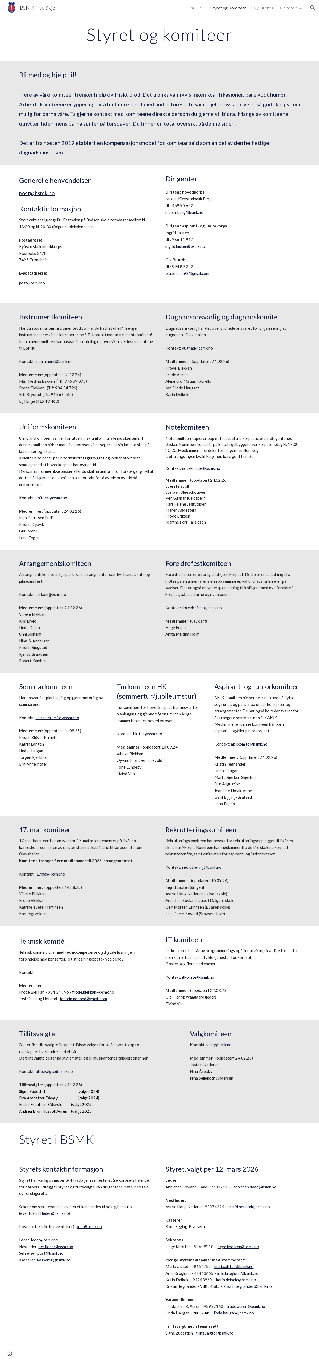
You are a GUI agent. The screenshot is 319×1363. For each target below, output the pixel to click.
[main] (160, 34)
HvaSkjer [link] (194, 7)
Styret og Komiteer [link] (228, 7)
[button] (312, 7)
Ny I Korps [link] (263, 7)
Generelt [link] (288, 7)
